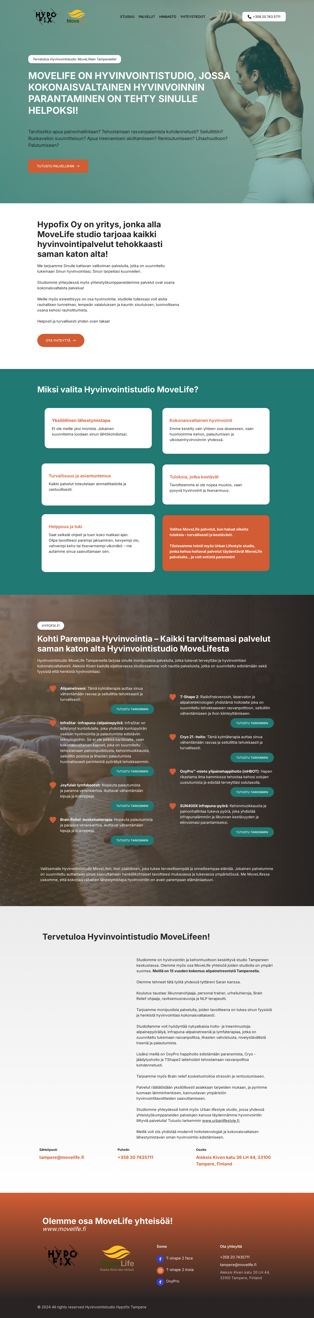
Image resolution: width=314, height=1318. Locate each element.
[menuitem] (127, 16)
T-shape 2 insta (180, 1269)
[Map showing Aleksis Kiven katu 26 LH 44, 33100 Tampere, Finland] (80, 1037)
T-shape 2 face (179, 1258)
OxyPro (172, 1281)
